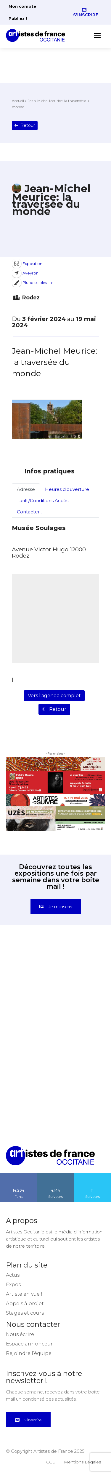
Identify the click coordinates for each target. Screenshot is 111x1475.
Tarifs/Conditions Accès (42, 500)
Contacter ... (30, 512)
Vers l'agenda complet (54, 695)
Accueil (18, 100)
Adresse (26, 489)
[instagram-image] (31, 968)
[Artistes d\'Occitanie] (37, 35)
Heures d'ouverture (67, 489)
